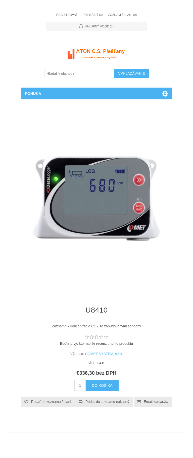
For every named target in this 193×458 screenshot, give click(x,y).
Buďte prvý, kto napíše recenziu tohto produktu (96, 343)
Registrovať (67, 15)
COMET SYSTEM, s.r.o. (104, 354)
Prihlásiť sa (93, 15)
